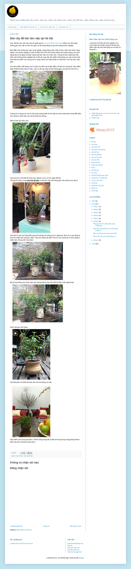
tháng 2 (96, 221)
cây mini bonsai (96, 157)
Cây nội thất (95, 160)
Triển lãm (94, 183)
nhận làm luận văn (74, 548)
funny (93, 167)
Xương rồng (95, 118)
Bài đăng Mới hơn (16, 526)
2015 (94, 244)
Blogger (81, 558)
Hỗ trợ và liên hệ (27, 543)
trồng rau (94, 188)
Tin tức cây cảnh (96, 180)
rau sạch (94, 173)
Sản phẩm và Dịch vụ (28, 27)
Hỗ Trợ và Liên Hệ (48, 27)
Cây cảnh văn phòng (98, 149)
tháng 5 (96, 212)
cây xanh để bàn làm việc (52, 43)
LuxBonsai (24, 20)
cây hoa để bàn (28, 456)
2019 (94, 201)
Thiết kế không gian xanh (99, 175)
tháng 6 (96, 209)
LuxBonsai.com (15, 543)
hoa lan (70, 545)
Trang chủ (46, 526)
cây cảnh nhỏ (95, 147)
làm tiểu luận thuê (73, 550)
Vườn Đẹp (94, 191)
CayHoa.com (63, 27)
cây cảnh (94, 144)
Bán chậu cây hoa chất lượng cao (103, 39)
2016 (94, 204)
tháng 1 (96, 240)
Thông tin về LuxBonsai (99, 178)
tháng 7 (96, 206)
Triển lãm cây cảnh (97, 185)
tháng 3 (96, 218)
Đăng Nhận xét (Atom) (24, 530)
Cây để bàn (19, 456)
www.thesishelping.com (75, 543)
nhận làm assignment (75, 552)
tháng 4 (96, 215)
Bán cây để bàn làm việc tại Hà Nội (105, 233)
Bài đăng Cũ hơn (75, 526)
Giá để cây (95, 170)
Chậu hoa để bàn (97, 165)
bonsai (93, 142)
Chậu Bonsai (95, 162)
